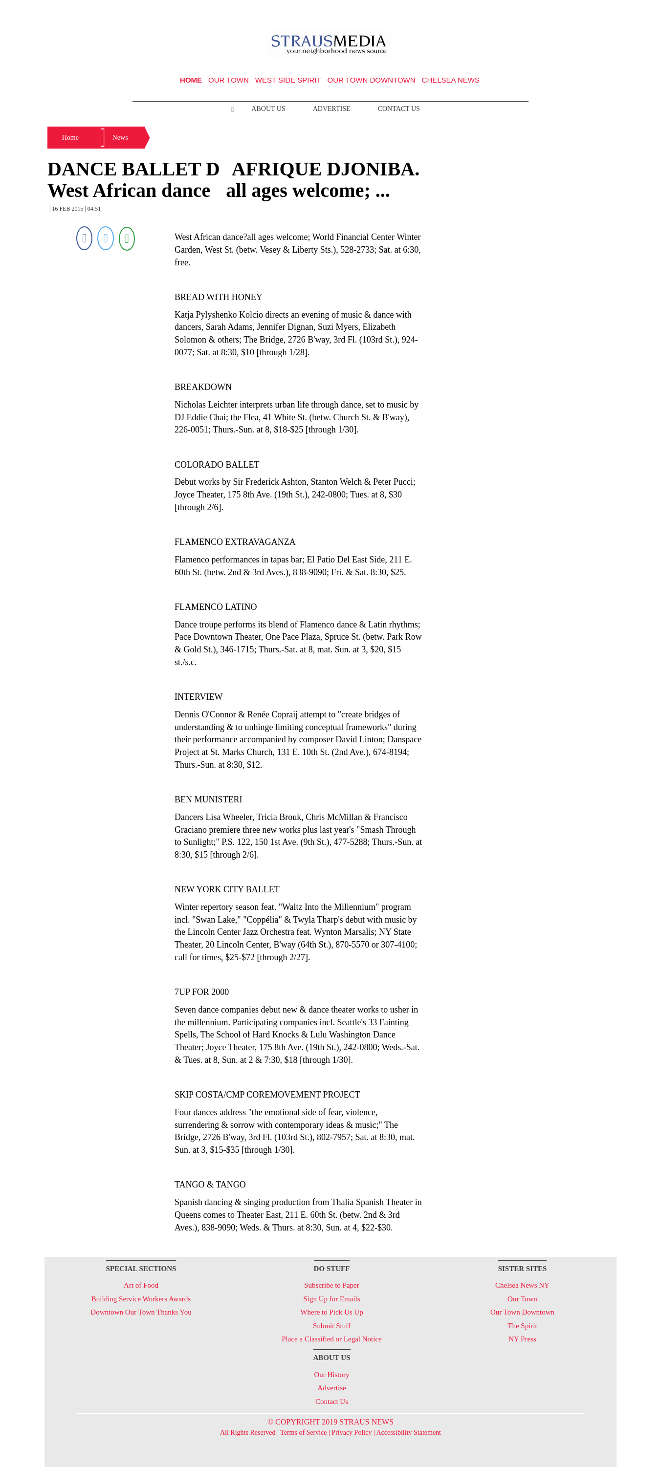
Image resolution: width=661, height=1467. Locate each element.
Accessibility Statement (408, 1432)
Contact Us (399, 108)
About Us (268, 108)
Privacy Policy (351, 1432)
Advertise (332, 108)
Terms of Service (303, 1432)
